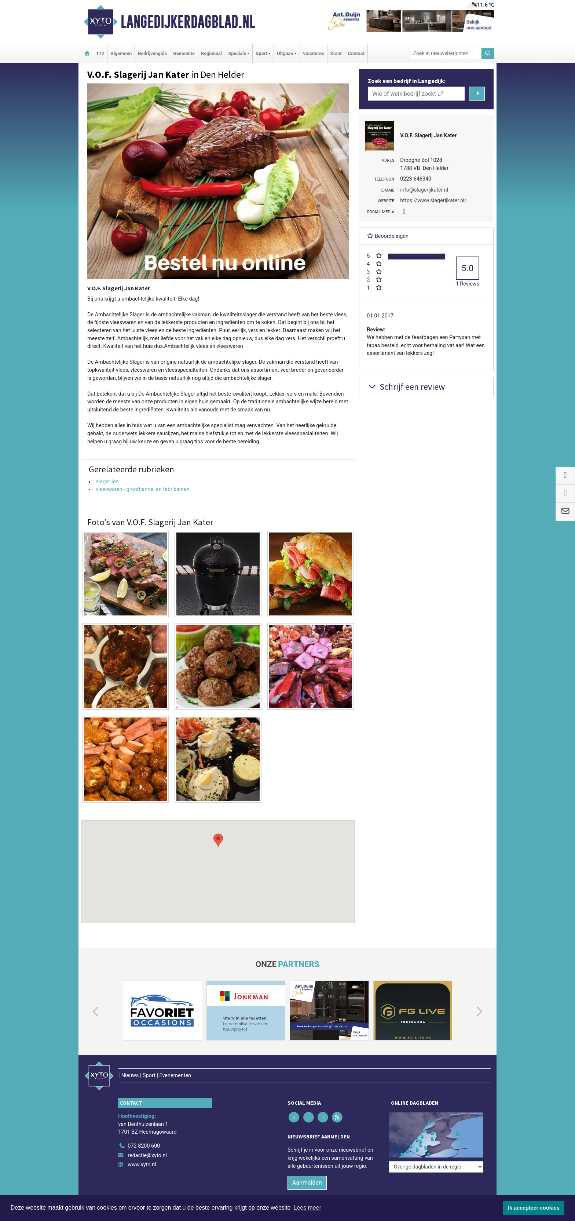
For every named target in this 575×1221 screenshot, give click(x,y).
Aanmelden (307, 1182)
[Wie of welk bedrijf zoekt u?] (416, 94)
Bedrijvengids (152, 53)
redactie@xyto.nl (147, 1155)
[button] (218, 865)
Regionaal (211, 53)
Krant (336, 53)
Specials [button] (237, 53)
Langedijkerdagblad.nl (188, 21)
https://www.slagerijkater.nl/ (433, 200)
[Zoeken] (488, 53)
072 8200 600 (144, 1146)
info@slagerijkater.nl (424, 190)
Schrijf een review (406, 386)
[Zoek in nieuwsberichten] (446, 53)
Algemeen (121, 53)
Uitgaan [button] (285, 53)
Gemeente (184, 53)
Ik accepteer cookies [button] (534, 1208)
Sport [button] (261, 53)
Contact (356, 53)
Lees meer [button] (307, 1207)
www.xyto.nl (142, 1165)
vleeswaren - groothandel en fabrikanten (142, 489)
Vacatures (313, 53)
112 (100, 53)
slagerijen (107, 482)
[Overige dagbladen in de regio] (436, 1129)
